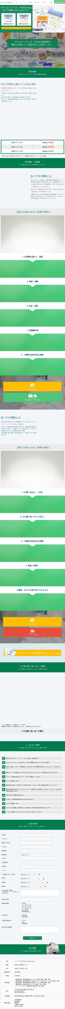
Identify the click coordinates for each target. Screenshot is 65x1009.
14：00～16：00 (26, 886)
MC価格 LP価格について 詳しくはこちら (16, 28)
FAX (22, 902)
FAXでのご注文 (16, 387)
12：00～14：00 (26, 885)
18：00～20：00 (26, 888)
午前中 (23, 883)
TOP (16, 2)
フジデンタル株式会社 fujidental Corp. (24, 941)
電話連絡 (24, 903)
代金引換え (24, 897)
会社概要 (50, 2)
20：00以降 (24, 890)
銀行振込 (24, 895)
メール (23, 900)
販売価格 (30, 2)
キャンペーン (23, 2)
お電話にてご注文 (48, 611)
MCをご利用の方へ (48, 387)
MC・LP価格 (37, 2)
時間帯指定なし (26, 891)
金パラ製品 (44, 2)
